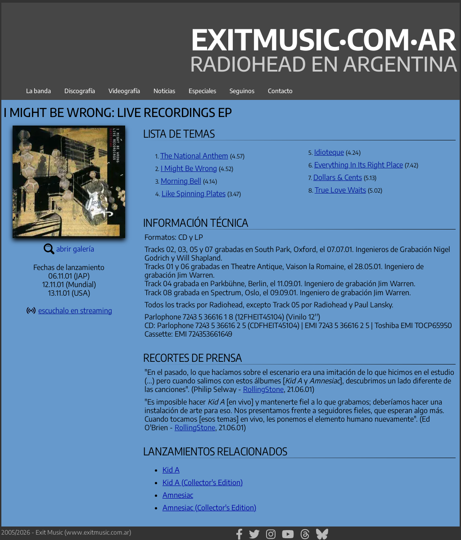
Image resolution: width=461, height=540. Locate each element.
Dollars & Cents (337, 177)
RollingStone (263, 389)
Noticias (164, 90)
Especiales (202, 90)
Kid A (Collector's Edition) (203, 482)
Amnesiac (178, 495)
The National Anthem (194, 155)
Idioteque (329, 152)
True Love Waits (340, 189)
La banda (38, 90)
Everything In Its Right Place (358, 164)
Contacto (280, 90)
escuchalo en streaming (75, 310)
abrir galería (75, 248)
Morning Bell (181, 180)
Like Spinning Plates (194, 193)
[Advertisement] (68, 428)
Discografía (79, 90)
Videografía (124, 90)
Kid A (171, 469)
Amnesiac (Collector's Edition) (209, 507)
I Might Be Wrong (189, 168)
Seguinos (242, 90)
